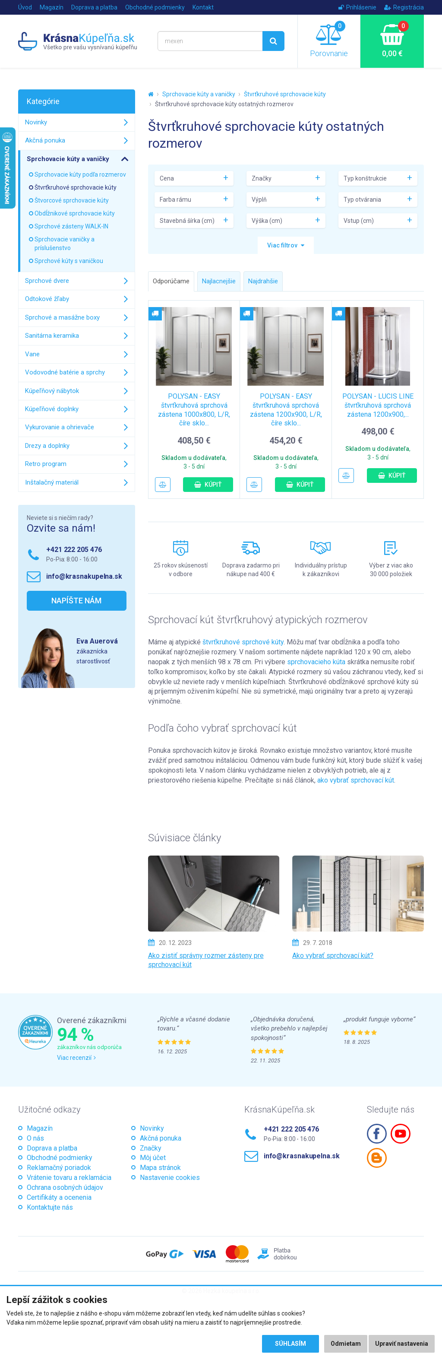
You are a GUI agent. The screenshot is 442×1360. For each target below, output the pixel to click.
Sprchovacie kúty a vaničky (198, 94)
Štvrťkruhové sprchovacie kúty (285, 94)
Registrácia (404, 7)
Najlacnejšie (219, 281)
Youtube (400, 1134)
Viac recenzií (76, 1057)
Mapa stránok (160, 1167)
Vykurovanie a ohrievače (59, 427)
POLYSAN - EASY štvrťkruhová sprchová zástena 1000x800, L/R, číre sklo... (194, 409)
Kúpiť (208, 484)
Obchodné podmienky (155, 7)
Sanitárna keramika (52, 335)
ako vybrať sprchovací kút (355, 780)
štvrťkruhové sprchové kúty (243, 642)
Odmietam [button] (346, 1343)
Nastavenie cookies (170, 1177)
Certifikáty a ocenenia (59, 1197)
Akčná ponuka (45, 140)
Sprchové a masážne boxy (62, 317)
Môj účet (153, 1158)
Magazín (51, 7)
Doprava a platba (94, 7)
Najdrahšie (263, 281)
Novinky (36, 122)
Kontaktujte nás (50, 1207)
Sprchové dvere (47, 281)
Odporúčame (171, 281)
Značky (150, 1148)
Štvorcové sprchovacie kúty (72, 200)
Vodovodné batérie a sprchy (65, 372)
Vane (32, 354)
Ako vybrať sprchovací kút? (332, 955)
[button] (286, 245)
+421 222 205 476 (73, 549)
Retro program (45, 464)
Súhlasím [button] (290, 1343)
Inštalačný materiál (52, 482)
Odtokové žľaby (47, 299)
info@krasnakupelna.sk (84, 576)
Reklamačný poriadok (59, 1167)
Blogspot (377, 1158)
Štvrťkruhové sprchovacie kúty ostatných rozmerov (224, 104)
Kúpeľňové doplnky (52, 409)
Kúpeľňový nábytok (52, 391)
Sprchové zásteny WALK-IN (71, 226)
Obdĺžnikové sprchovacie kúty (75, 213)
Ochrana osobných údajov (65, 1187)
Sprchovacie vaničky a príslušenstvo (65, 243)
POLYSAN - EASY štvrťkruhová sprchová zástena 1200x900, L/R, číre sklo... (286, 409)
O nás (35, 1138)
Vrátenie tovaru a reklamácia (69, 1177)
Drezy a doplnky (47, 446)
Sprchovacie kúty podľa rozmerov (80, 174)
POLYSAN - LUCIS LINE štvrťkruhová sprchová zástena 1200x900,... (378, 405)
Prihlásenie (357, 7)
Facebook (377, 1134)
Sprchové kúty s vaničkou (69, 260)
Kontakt (203, 7)
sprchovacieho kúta (316, 662)
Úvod (25, 7)
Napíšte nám (76, 600)
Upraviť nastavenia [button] (401, 1343)
